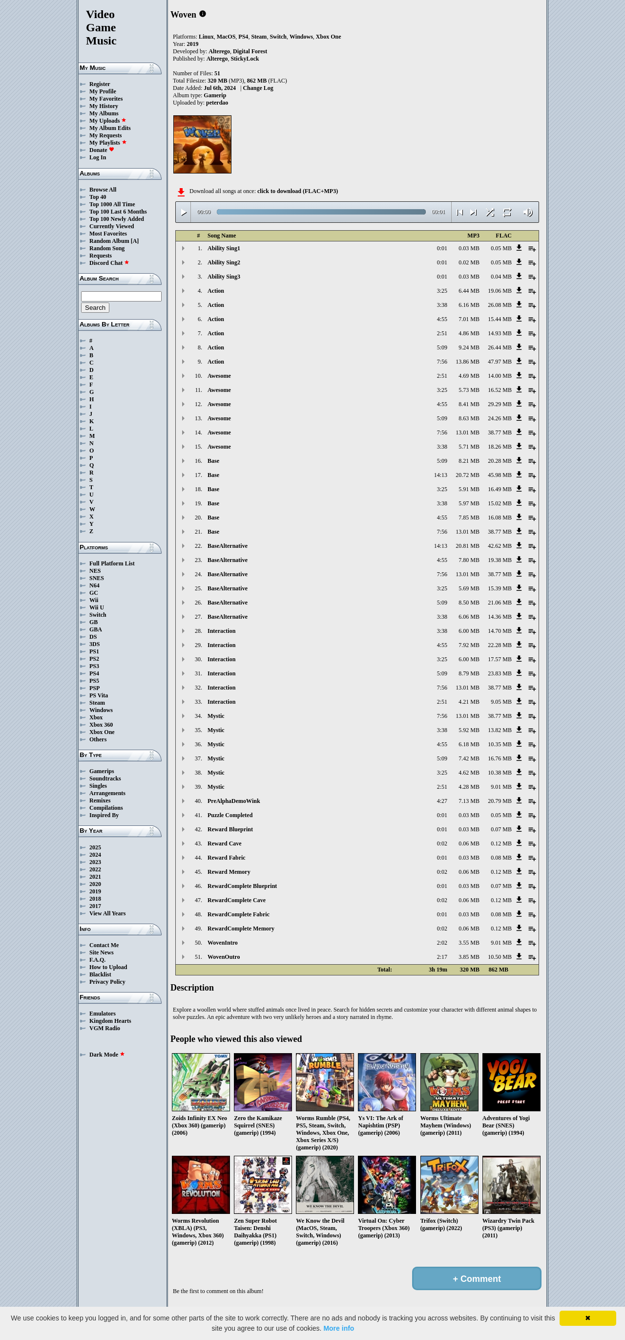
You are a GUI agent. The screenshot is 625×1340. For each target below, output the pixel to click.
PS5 (94, 680)
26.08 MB (500, 305)
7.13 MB (468, 801)
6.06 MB (468, 616)
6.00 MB (468, 630)
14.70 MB (500, 630)
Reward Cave (225, 843)
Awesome (219, 375)
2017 (95, 906)
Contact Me (104, 945)
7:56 (442, 361)
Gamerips (101, 771)
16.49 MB (500, 489)
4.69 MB (468, 375)
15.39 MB (500, 588)
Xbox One (102, 732)
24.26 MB (500, 418)
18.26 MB (500, 446)
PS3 (94, 666)
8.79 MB (468, 673)
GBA (95, 629)
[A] (135, 241)
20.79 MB (500, 801)
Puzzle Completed (230, 815)
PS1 (94, 651)
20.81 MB (467, 545)
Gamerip (215, 95)
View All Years (107, 913)
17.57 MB (500, 659)
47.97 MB (500, 361)
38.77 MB (500, 432)
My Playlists (108, 142)
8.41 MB (468, 404)
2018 (95, 898)
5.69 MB (468, 588)
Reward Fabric (227, 857)
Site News (101, 952)
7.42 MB (468, 758)
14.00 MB (500, 375)
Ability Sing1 (224, 248)
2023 (95, 862)
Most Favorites (108, 233)
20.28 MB (500, 460)
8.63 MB (468, 418)
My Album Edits (110, 128)
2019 (95, 891)
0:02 (442, 843)
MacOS (226, 36)
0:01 (442, 248)
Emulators (102, 1013)
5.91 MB (468, 489)
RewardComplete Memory (241, 928)
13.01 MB (467, 432)
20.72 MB (467, 475)
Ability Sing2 (224, 262)
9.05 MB (501, 701)
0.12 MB (501, 843)
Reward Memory (229, 871)
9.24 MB (468, 347)
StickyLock (244, 58)
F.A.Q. (97, 959)
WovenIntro (223, 942)
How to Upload (108, 967)
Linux (206, 36)
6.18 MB (468, 744)
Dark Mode (107, 1054)
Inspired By (104, 815)
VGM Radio (104, 1028)
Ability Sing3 (224, 276)
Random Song (107, 248)
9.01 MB (501, 786)
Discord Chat (109, 262)
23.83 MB (500, 673)
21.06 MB (500, 602)
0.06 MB (468, 843)
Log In (97, 157)
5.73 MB (468, 390)
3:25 (442, 290)
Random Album (109, 241)
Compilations (106, 807)
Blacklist (100, 974)
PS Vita (98, 695)
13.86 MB (467, 361)
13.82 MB (500, 730)
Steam (97, 702)
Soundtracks (105, 778)
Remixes (99, 800)
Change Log (258, 88)
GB (93, 622)
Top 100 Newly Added (116, 219)
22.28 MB (500, 645)
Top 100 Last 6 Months (118, 211)
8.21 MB (468, 460)
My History (103, 106)
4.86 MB (468, 333)
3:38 (442, 305)
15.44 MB (500, 319)
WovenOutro (224, 956)
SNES (96, 578)
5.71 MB (468, 446)
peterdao (217, 102)
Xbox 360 (101, 724)
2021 (95, 876)
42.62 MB (500, 545)
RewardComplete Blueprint (242, 886)
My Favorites (106, 98)
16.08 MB (500, 517)
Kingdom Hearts (110, 1020)
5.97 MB (468, 503)
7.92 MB (468, 645)
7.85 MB (468, 517)
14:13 (440, 475)
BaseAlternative (228, 545)
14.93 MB (500, 333)
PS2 (94, 658)
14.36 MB (500, 616)
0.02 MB (468, 262)
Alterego (219, 51)
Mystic (216, 716)
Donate (101, 150)
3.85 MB (468, 956)
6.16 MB (468, 305)
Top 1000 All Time (112, 204)
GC (93, 592)
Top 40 (97, 197)
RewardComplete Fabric (239, 914)
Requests (100, 255)
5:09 (442, 347)
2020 (95, 884)
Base (213, 460)
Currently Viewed (111, 226)
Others (97, 739)
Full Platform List (112, 563)
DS (93, 636)
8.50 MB (468, 602)
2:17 (442, 956)
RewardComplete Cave (237, 900)
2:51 (442, 333)
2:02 (442, 942)
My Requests (105, 135)
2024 (95, 854)
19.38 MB (500, 560)
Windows (101, 710)
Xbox (96, 717)
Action (216, 290)
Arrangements (107, 793)
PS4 (94, 673)
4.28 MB (468, 786)
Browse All (102, 189)
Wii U (96, 607)
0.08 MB (501, 857)
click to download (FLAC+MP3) (297, 191)
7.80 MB (468, 560)
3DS (94, 644)
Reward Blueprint (230, 829)
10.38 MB (500, 772)
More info (338, 1328)
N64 (94, 585)
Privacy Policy (107, 981)
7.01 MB (468, 319)
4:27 (442, 801)
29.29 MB (500, 404)
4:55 (442, 319)
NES (95, 570)
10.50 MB (500, 956)
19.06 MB (500, 290)
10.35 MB (500, 744)
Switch (97, 614)
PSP (94, 688)
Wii (93, 600)
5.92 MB (468, 730)
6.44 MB (468, 290)
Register (99, 84)
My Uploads (107, 120)
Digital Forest (250, 51)
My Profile (102, 91)
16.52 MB (500, 390)
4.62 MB (468, 772)
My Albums (104, 113)
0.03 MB (468, 248)
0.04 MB (501, 276)
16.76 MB (500, 758)
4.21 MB (468, 701)
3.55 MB (468, 942)
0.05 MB (501, 248)
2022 (95, 869)
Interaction (221, 630)
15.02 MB (500, 503)
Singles (98, 785)
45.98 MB (500, 475)
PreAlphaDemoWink (234, 801)
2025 (95, 847)
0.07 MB (501, 829)
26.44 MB (500, 347)
